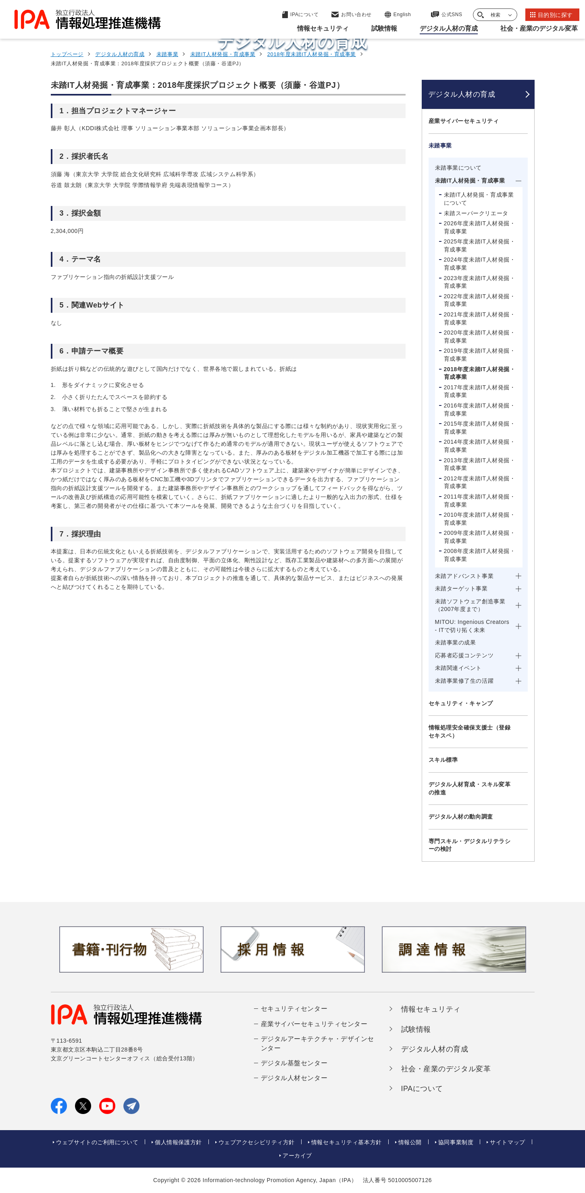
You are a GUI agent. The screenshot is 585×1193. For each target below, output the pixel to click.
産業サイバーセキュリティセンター (314, 1023)
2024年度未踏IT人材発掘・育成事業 (480, 263)
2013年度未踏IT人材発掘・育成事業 (480, 464)
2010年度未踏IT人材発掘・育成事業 (480, 518)
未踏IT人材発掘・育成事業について (479, 198)
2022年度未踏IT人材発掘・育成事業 (480, 300)
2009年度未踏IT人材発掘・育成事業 (480, 537)
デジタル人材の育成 (119, 54)
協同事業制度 (455, 1142)
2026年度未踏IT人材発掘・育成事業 (480, 227)
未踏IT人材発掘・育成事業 (223, 54)
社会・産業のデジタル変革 (446, 1069)
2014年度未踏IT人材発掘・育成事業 (480, 446)
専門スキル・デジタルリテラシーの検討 (470, 845)
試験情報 (416, 1029)
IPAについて (422, 1089)
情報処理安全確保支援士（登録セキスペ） (470, 731)
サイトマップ (507, 1142)
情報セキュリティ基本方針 (346, 1142)
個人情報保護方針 (178, 1142)
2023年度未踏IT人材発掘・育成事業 (480, 282)
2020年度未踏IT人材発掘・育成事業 (480, 336)
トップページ (67, 54)
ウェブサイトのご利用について (97, 1142)
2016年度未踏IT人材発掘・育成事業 (480, 409)
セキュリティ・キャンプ (461, 703)
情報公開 (410, 1142)
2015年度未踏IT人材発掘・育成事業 (480, 427)
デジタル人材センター (294, 1078)
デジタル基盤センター (294, 1063)
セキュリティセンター (294, 1008)
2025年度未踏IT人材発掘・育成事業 (480, 245)
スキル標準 (443, 760)
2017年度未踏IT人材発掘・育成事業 (480, 391)
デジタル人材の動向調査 (461, 816)
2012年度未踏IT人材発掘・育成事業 (480, 482)
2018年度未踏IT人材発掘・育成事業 (311, 54)
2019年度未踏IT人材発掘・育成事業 (480, 354)
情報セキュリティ (431, 1009)
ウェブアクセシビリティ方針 (257, 1142)
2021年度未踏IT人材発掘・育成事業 (480, 318)
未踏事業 (167, 54)
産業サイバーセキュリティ (464, 121)
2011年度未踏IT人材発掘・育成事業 (480, 500)
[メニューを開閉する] (523, 121)
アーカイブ (297, 1155)
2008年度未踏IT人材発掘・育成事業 (480, 555)
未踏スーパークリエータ (476, 213)
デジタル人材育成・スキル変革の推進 (470, 788)
